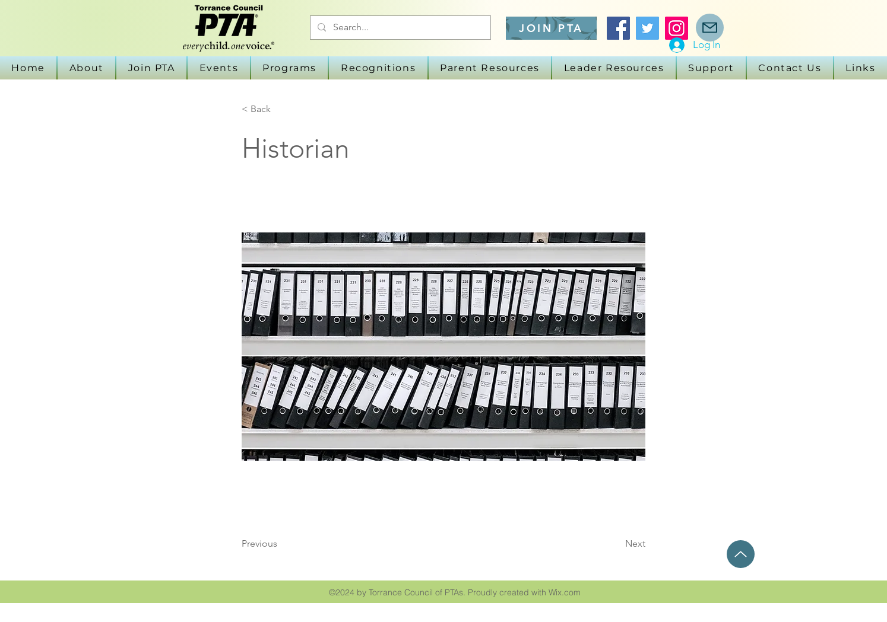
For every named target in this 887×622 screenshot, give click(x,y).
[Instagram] (676, 28)
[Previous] (281, 544)
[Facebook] (618, 28)
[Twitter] (647, 28)
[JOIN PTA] (551, 28)
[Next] (615, 544)
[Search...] (399, 27)
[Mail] (710, 28)
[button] (219, 67)
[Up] (741, 554)
